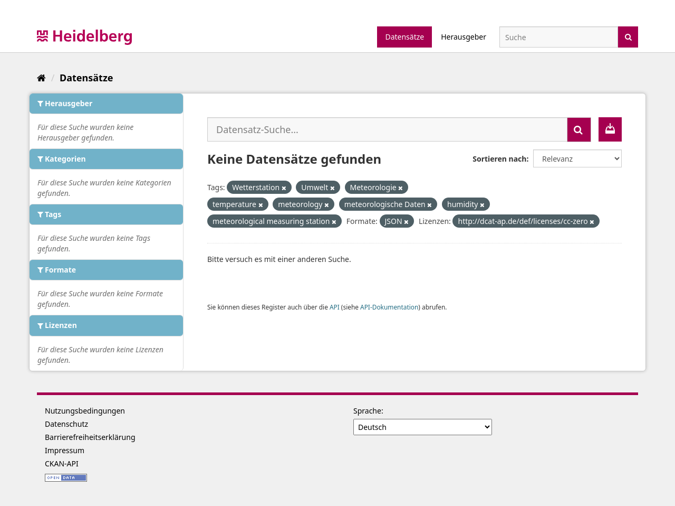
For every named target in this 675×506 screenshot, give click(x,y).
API (335, 307)
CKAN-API (62, 463)
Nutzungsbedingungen (85, 411)
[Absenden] (628, 36)
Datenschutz (66, 424)
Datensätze (404, 37)
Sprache (367, 411)
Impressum (64, 450)
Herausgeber (463, 37)
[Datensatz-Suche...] (387, 129)
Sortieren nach (499, 159)
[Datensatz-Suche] (558, 37)
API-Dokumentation (389, 307)
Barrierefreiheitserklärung (90, 437)
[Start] (41, 77)
